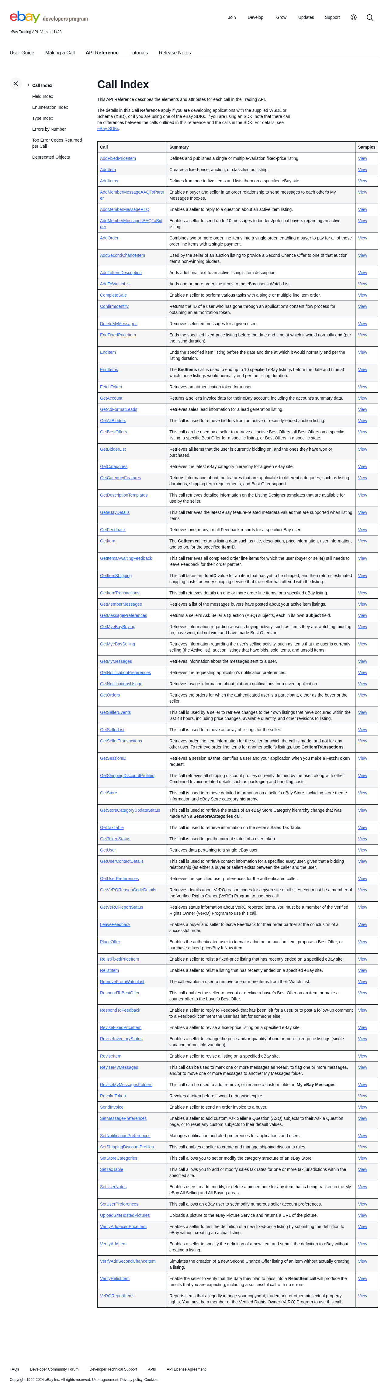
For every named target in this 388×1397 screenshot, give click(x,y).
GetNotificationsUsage (121, 683)
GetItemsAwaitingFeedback (126, 558)
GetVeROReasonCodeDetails (128, 889)
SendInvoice (111, 1107)
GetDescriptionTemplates (123, 495)
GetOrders (110, 695)
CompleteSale (113, 295)
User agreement (105, 1380)
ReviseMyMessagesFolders (126, 1084)
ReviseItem (110, 1056)
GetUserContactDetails (122, 861)
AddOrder (109, 238)
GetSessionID (113, 758)
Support (332, 17)
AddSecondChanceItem (122, 255)
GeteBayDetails (115, 512)
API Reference (102, 52)
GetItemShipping (116, 575)
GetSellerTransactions (121, 740)
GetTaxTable (112, 827)
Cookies (151, 1380)
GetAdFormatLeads (118, 409)
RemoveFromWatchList (122, 981)
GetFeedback (113, 529)
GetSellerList (112, 729)
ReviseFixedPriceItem (120, 1027)
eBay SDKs (108, 128)
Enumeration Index (50, 107)
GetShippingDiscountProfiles (127, 775)
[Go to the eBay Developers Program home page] (49, 21)
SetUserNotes (113, 1186)
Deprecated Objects (51, 157)
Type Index (42, 118)
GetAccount (111, 398)
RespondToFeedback (120, 1010)
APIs (152, 1369)
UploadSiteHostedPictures (125, 1215)
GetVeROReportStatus (121, 907)
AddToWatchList (115, 283)
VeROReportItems (117, 1295)
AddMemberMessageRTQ (124, 209)
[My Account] (353, 18)
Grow (281, 17)
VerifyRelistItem (115, 1278)
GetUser (108, 850)
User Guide (22, 52)
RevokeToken (113, 1095)
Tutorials (139, 52)
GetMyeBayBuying (117, 626)
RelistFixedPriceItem (119, 959)
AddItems (109, 180)
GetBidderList (113, 449)
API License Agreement (186, 1369)
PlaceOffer (110, 941)
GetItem (107, 540)
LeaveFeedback (115, 924)
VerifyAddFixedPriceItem (123, 1226)
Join (232, 17)
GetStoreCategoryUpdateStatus (130, 810)
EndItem (108, 352)
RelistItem (109, 970)
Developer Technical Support (113, 1369)
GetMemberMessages (121, 604)
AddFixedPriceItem (118, 158)
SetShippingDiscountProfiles (127, 1146)
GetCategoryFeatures (120, 477)
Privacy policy (131, 1380)
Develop (255, 17)
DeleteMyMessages (118, 323)
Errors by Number (49, 129)
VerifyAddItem (113, 1243)
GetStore (108, 792)
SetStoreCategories (118, 1158)
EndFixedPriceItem (118, 334)
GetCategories (113, 466)
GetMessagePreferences (123, 615)
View (362, 158)
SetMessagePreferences (123, 1118)
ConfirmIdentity (114, 306)
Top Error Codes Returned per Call (57, 143)
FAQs (14, 1369)
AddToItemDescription (121, 272)
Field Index (42, 96)
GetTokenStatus (115, 838)
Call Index (42, 85)
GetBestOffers (113, 431)
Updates (306, 17)
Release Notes (175, 52)
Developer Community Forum (54, 1369)
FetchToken (111, 386)
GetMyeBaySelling (117, 644)
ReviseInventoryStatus (121, 1038)
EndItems (109, 369)
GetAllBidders (113, 420)
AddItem (108, 169)
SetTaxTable (111, 1169)
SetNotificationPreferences (125, 1135)
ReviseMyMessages (119, 1067)
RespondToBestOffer (120, 992)
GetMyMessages (116, 661)
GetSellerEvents (115, 712)
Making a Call (60, 52)
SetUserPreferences (119, 1204)
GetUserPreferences (119, 878)
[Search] (370, 18)
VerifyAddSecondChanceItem (128, 1261)
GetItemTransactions (119, 592)
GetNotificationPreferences (125, 672)
